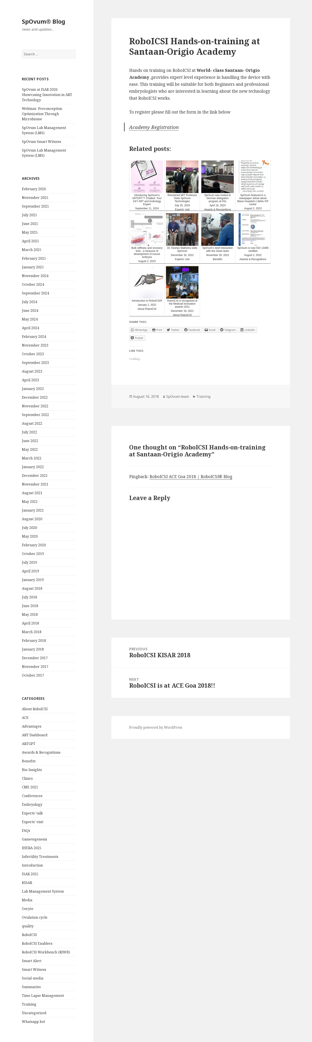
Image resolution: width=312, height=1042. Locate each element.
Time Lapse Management (43, 995)
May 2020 (30, 536)
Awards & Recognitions (41, 752)
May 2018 (30, 614)
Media (27, 900)
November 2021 (35, 484)
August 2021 (32, 492)
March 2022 (31, 458)
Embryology (32, 804)
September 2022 (35, 414)
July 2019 (29, 562)
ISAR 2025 (30, 874)
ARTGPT (28, 743)
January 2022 (33, 466)
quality (28, 926)
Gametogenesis (34, 839)
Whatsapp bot (33, 1021)
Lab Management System (43, 891)
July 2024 (29, 301)
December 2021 (35, 475)
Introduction (32, 865)
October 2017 (33, 675)
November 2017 (35, 666)
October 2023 (33, 354)
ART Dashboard (34, 735)
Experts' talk (32, 813)
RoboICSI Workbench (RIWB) (46, 952)
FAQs (26, 830)
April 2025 (30, 241)
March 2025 (31, 249)
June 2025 (30, 223)
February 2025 (34, 258)
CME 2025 (30, 787)
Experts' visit (32, 821)
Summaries (31, 986)
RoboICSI (29, 934)
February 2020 (34, 545)
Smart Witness (34, 969)
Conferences (32, 795)
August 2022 (32, 423)
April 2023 (30, 380)
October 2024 (33, 284)
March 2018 (31, 631)
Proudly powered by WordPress (155, 727)
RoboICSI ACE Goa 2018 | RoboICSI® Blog (191, 476)
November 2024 (35, 275)
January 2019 (33, 579)
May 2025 (30, 232)
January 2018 (33, 649)
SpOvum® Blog (43, 21)
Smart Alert (31, 960)
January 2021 (33, 510)
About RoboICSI (35, 709)
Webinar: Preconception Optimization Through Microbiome (42, 113)
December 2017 (35, 658)
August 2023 (32, 371)
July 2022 (29, 432)
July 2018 (29, 597)
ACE (25, 717)
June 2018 (30, 605)
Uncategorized (34, 1013)
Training (29, 1004)
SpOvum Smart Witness (41, 141)
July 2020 (29, 527)
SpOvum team (177, 396)
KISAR (27, 882)
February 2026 (34, 189)
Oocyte (27, 908)
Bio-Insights (32, 769)
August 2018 (32, 588)
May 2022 (30, 449)
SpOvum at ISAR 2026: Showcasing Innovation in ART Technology (47, 94)
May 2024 (30, 319)
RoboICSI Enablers (37, 943)
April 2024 (30, 327)
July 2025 (29, 215)
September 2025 (35, 206)
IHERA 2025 (31, 847)
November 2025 (35, 197)
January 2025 (33, 267)
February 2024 (34, 336)
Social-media (32, 978)
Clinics (27, 778)
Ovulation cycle (34, 917)
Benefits (29, 761)
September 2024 (35, 293)
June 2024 (30, 310)
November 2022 (35, 406)
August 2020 (32, 519)
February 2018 (34, 640)
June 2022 (30, 440)
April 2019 (30, 571)
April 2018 (30, 623)
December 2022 (35, 397)
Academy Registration (154, 127)
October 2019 (33, 553)
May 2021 (30, 501)
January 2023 (33, 388)
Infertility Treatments (40, 856)
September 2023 (35, 362)
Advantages (31, 726)
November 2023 (35, 345)
